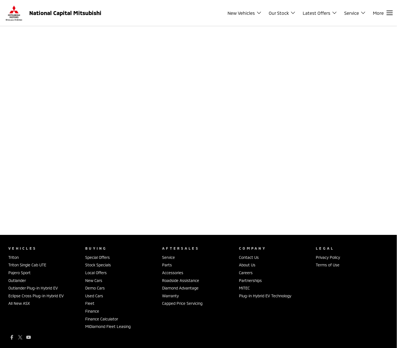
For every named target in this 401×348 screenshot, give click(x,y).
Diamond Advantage (180, 288)
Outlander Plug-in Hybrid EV (33, 288)
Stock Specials (98, 264)
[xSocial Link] (20, 337)
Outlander (17, 280)
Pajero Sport (19, 272)
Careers (246, 272)
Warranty (170, 295)
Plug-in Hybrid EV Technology (265, 295)
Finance (92, 311)
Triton (13, 257)
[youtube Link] (28, 337)
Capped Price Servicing (182, 303)
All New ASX (19, 303)
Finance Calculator (101, 319)
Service (168, 257)
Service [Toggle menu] (355, 13)
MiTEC (244, 288)
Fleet (89, 303)
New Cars (93, 280)
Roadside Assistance (180, 280)
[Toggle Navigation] (383, 12)
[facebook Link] (11, 337)
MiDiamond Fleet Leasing (108, 326)
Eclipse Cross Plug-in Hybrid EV (36, 295)
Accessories (172, 272)
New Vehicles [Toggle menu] (245, 13)
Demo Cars (95, 288)
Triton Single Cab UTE (27, 264)
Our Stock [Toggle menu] (282, 13)
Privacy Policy (328, 257)
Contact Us (249, 257)
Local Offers (96, 272)
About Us (247, 264)
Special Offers (97, 257)
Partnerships (250, 280)
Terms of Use (327, 264)
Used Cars (94, 295)
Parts (167, 264)
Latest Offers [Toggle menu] (320, 13)
